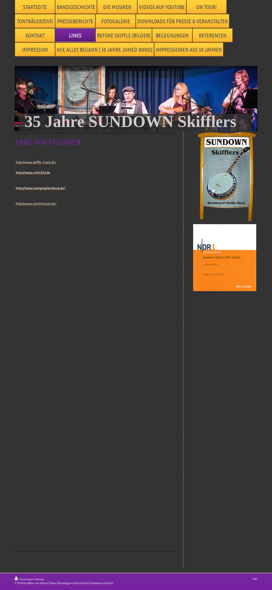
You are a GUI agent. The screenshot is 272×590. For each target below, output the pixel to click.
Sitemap (39, 579)
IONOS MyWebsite (93, 583)
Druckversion (24, 579)
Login (255, 578)
